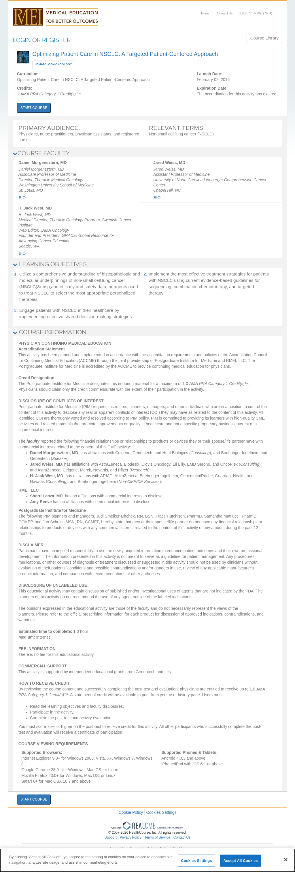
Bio (22, 197)
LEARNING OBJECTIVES (50, 264)
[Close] (285, 859)
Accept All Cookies (240, 860)
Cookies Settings (161, 812)
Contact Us (224, 13)
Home (205, 13)
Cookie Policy (131, 812)
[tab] (147, 153)
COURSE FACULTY (41, 153)
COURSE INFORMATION (49, 332)
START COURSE (33, 108)
